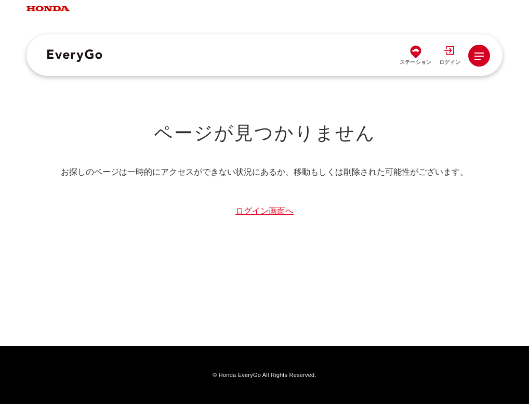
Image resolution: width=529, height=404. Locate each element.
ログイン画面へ (264, 210)
